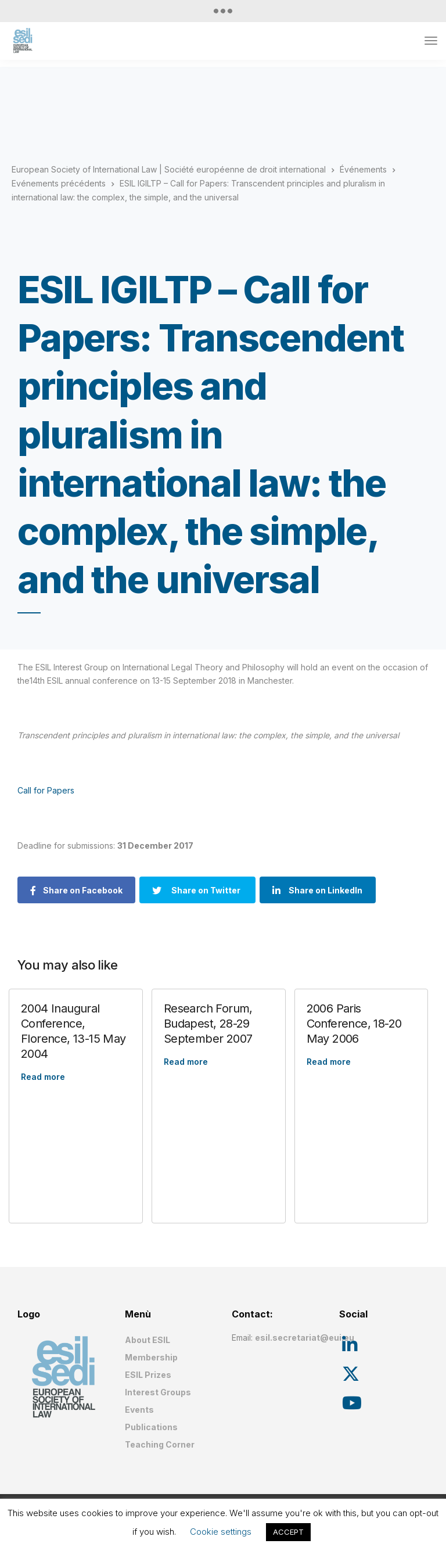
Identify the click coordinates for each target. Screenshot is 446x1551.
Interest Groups (158, 1392)
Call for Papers (45, 790)
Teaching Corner (160, 1444)
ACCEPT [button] (288, 1531)
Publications (151, 1427)
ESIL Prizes (148, 1375)
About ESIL (147, 1340)
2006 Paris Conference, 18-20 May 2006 (354, 1023)
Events (139, 1409)
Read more (43, 1077)
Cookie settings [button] (220, 1531)
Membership (151, 1357)
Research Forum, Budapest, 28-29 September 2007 (208, 1023)
